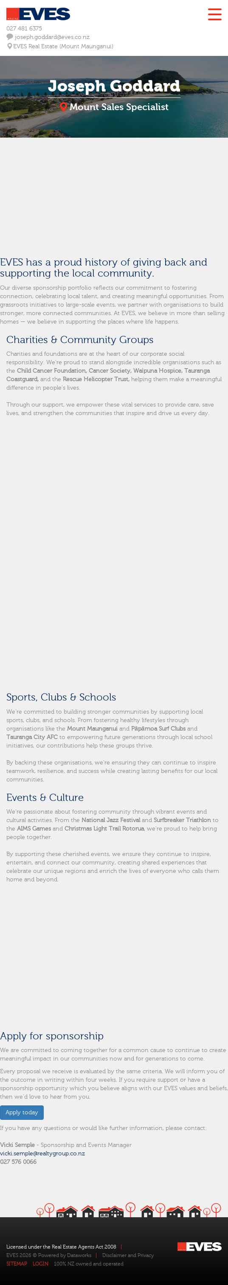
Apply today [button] (22, 1112)
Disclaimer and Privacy (128, 1255)
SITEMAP (16, 1264)
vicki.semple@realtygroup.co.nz (42, 1153)
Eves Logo (38, 14)
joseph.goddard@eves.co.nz (48, 37)
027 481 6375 (24, 28)
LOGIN (40, 1264)
